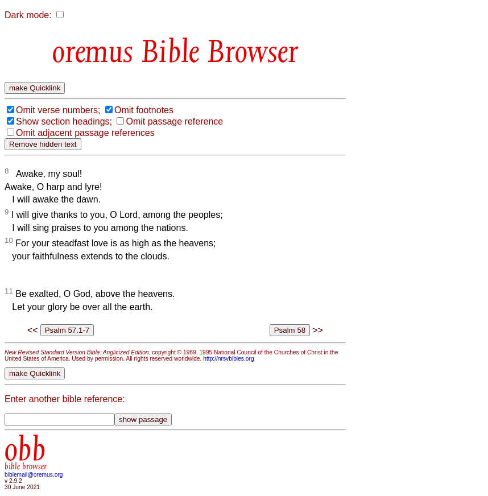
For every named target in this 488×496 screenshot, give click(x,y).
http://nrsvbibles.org (228, 359)
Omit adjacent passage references (85, 133)
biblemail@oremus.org (34, 475)
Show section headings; (64, 121)
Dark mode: (28, 15)
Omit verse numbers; (58, 110)
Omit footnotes (143, 110)
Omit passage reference (174, 121)
